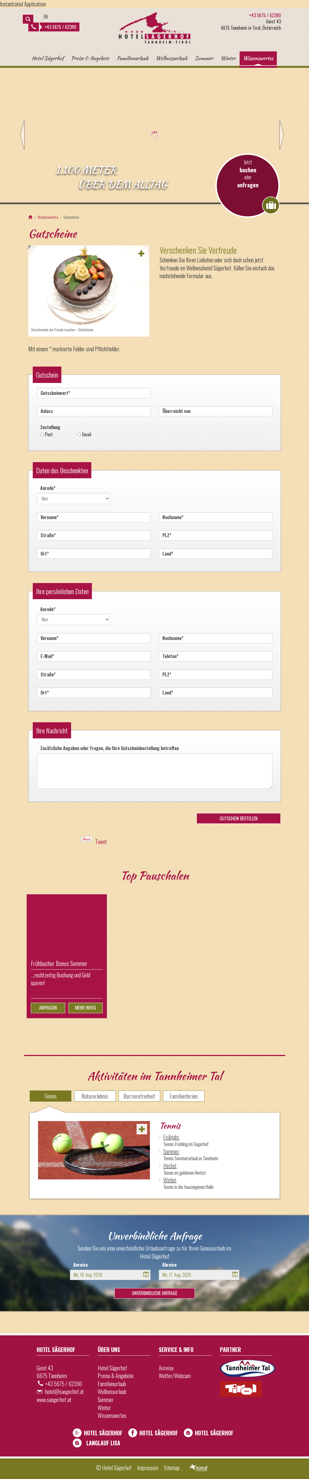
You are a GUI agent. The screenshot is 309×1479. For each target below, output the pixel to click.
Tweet (101, 841)
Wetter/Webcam (175, 1375)
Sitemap (172, 1467)
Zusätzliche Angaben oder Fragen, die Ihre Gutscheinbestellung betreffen (109, 748)
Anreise (80, 1264)
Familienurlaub (132, 58)
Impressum (147, 1467)
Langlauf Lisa (103, 1443)
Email (86, 434)
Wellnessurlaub (171, 58)
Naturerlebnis (95, 1096)
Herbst (170, 1165)
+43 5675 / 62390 (53, 27)
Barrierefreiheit (139, 1096)
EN (46, 16)
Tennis (50, 1096)
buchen (248, 170)
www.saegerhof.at (54, 1399)
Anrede (46, 487)
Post (49, 434)
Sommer (204, 58)
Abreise (169, 1264)
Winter (228, 58)
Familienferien (184, 1096)
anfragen (247, 185)
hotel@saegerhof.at (64, 1391)
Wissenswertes (258, 58)
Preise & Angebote (90, 58)
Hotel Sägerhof (48, 58)
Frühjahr (171, 1137)
